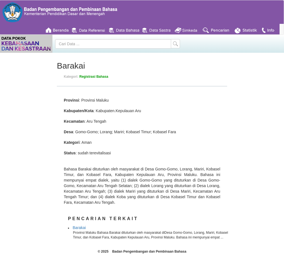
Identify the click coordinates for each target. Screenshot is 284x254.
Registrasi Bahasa (93, 77)
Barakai (79, 227)
